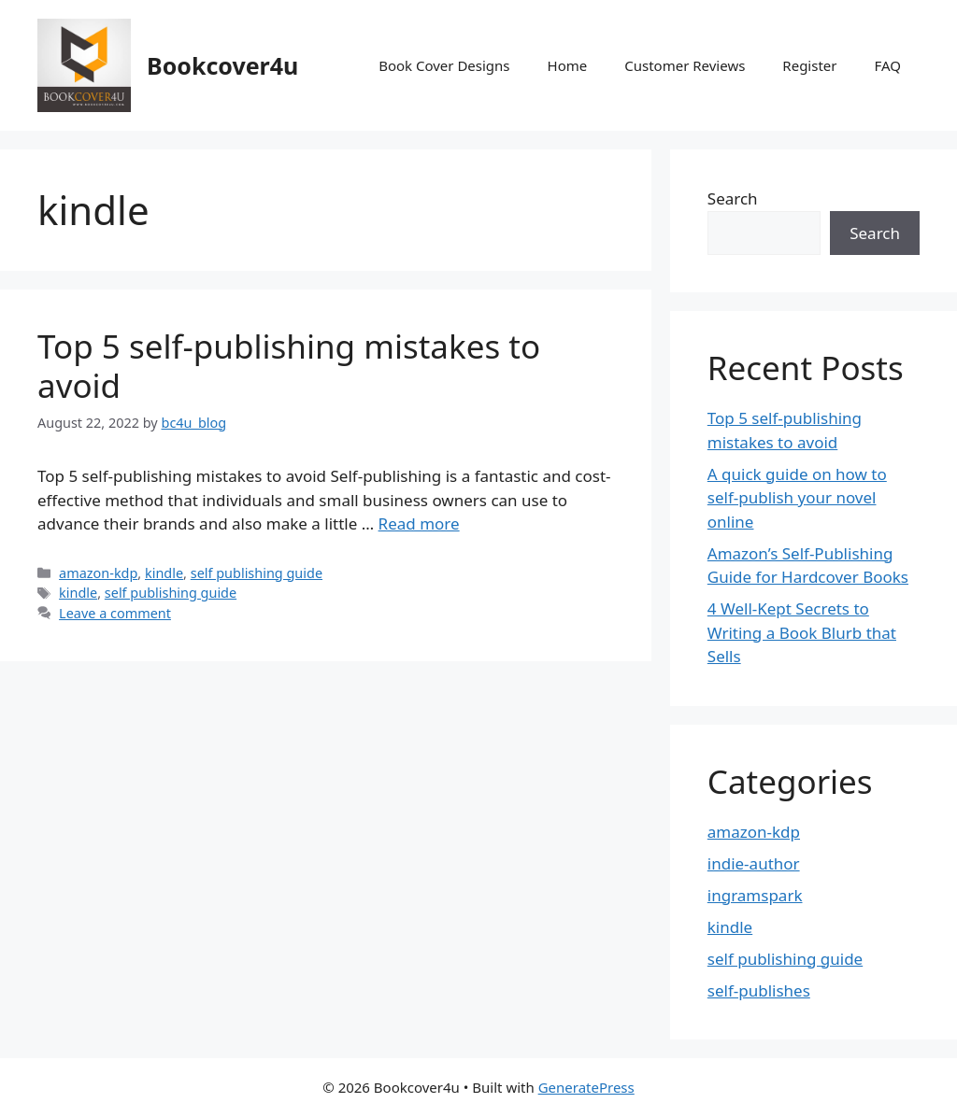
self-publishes (758, 990)
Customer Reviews (684, 65)
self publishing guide (256, 573)
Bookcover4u (222, 65)
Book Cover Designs (444, 65)
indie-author (753, 863)
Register (809, 65)
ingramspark (755, 895)
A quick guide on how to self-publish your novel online (797, 497)
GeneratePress (586, 1087)
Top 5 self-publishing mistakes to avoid (288, 365)
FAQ (888, 65)
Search (732, 198)
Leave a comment (115, 613)
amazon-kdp (98, 573)
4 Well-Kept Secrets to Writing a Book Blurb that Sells (801, 632)
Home (568, 65)
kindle (164, 573)
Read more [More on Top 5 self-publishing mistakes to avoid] (419, 523)
